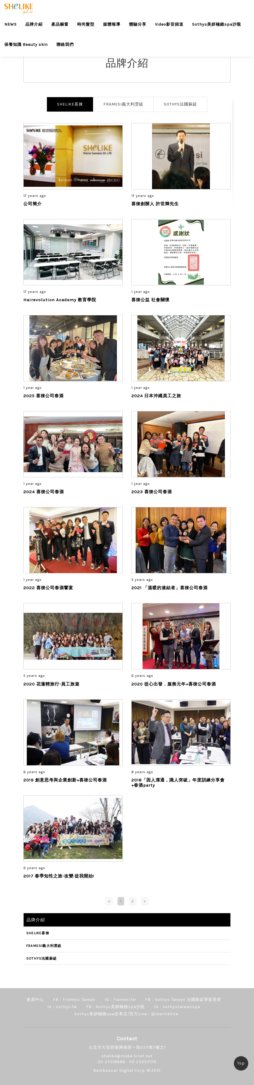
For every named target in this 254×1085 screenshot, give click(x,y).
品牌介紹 (34, 24)
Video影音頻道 (169, 24)
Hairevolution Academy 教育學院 (59, 299)
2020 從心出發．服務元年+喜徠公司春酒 (173, 684)
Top (241, 1063)
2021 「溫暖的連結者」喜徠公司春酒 (169, 587)
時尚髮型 (85, 24)
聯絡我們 (65, 44)
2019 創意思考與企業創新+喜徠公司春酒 (65, 780)
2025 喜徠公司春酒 (43, 395)
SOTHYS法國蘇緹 (180, 104)
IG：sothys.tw (62, 1006)
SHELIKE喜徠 (70, 104)
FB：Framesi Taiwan (74, 999)
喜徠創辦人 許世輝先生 (155, 203)
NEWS (10, 24)
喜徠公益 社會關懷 (150, 299)
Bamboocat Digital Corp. (119, 1070)
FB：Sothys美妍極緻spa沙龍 (115, 1006)
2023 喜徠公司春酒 (151, 491)
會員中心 (35, 999)
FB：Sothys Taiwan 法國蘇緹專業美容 (183, 999)
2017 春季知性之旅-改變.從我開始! (58, 876)
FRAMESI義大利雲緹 (123, 104)
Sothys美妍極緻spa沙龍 (216, 24)
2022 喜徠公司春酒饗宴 (48, 587)
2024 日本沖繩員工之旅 (156, 395)
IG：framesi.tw (120, 999)
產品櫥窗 (60, 24)
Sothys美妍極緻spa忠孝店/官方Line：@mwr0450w (126, 1013)
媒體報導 (111, 24)
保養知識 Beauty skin (26, 44)
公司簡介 (32, 203)
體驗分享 (137, 24)
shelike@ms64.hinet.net (127, 1056)
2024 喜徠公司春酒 (43, 491)
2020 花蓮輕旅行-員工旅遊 (51, 684)
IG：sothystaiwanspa (177, 1006)
